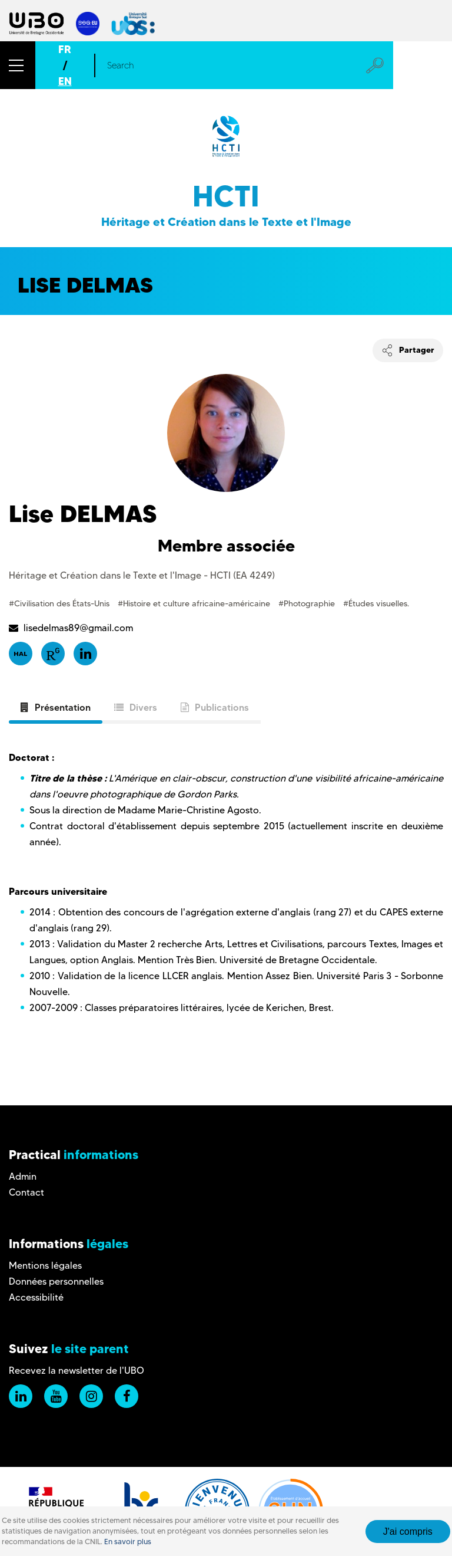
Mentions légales (45, 1265)
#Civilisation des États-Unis (60, 603)
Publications (215, 707)
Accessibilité (36, 1297)
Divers (135, 707)
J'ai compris (408, 1532)
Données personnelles (56, 1281)
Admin (22, 1176)
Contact (26, 1192)
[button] (17, 65)
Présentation (56, 707)
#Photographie (307, 603)
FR (64, 49)
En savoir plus (127, 1541)
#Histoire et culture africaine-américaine (195, 603)
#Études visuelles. (376, 603)
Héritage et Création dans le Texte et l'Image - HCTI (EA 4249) (142, 575)
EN (65, 81)
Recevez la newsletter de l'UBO (76, 1370)
